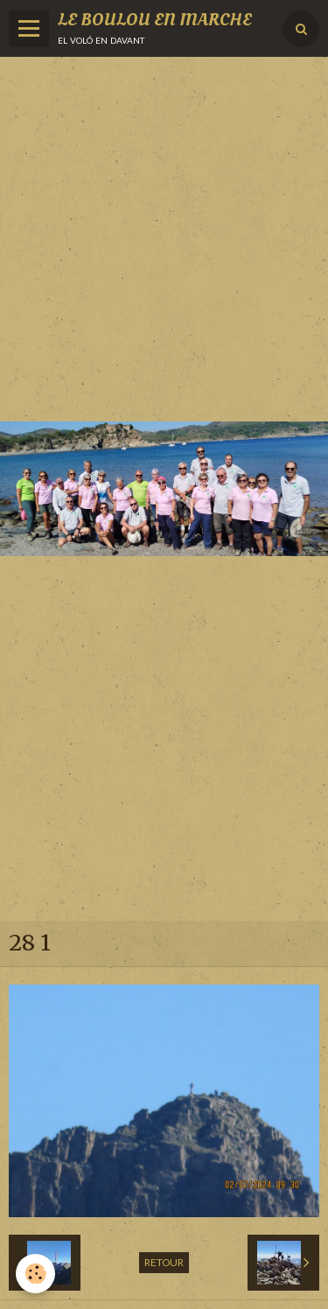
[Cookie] (35, 1273)
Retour (164, 1262)
